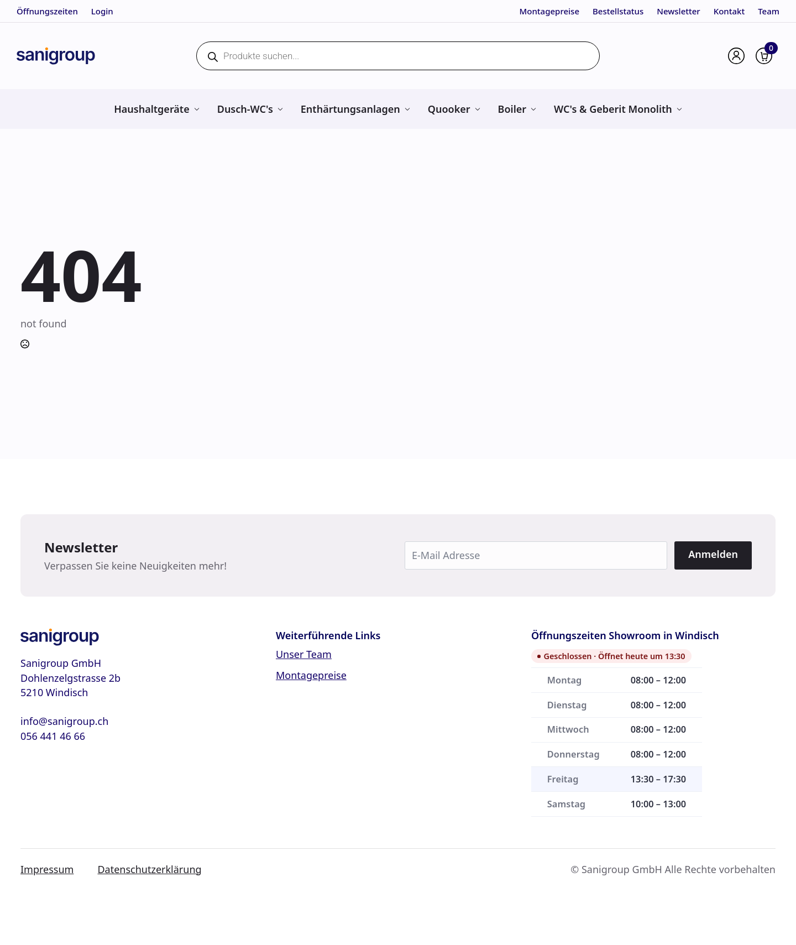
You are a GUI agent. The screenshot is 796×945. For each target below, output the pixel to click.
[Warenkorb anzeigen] (763, 55)
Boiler (512, 109)
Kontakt (729, 11)
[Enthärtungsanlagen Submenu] (407, 109)
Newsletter (678, 11)
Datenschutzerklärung (149, 869)
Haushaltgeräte (152, 109)
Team (768, 11)
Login (102, 11)
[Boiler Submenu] (533, 109)
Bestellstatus (618, 11)
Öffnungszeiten (47, 11)
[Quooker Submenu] (477, 109)
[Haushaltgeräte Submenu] (196, 109)
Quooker (449, 109)
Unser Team (304, 654)
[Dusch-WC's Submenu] (280, 109)
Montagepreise (549, 11)
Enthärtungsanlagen (350, 109)
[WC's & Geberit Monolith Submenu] (679, 109)
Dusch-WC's (245, 109)
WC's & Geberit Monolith (613, 109)
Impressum (47, 869)
